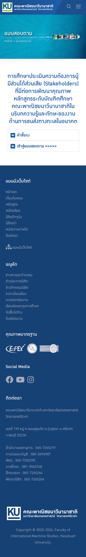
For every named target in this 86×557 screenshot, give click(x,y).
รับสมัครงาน (14, 319)
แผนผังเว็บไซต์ (19, 247)
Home (8, 41)
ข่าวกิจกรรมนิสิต (17, 288)
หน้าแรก (11, 192)
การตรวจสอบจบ (17, 300)
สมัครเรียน (13, 211)
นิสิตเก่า (11, 223)
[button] (43, 135)
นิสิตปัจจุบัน (14, 217)
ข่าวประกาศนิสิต (17, 281)
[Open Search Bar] (68, 7)
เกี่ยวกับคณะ (14, 198)
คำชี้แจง (23, 135)
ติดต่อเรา (12, 236)
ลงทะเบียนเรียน (16, 294)
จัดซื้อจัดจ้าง (14, 312)
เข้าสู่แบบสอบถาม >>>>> (37, 146)
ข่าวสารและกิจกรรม (19, 275)
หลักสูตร (12, 204)
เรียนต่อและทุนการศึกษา (22, 306)
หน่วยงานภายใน (17, 229)
